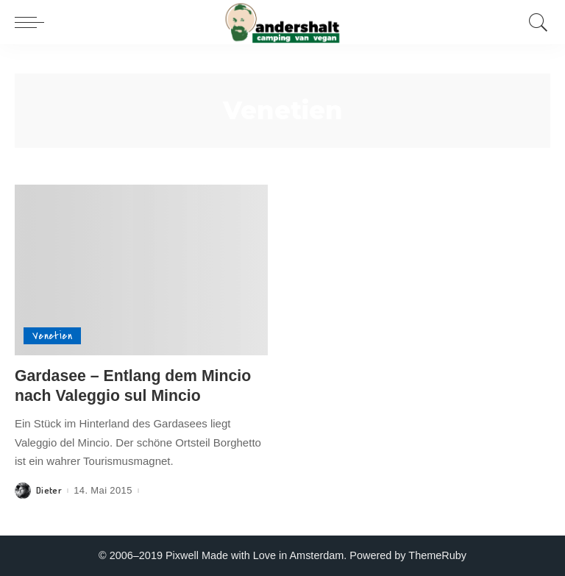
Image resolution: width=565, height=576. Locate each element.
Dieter (49, 490)
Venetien (52, 336)
